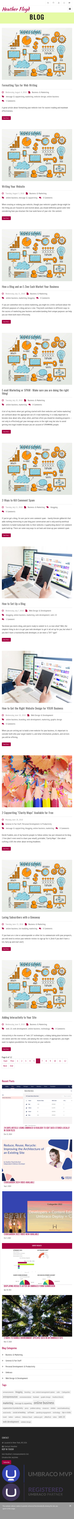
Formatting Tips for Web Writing (19, 85)
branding (22, 719)
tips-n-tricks (66, 1412)
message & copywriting (15, 96)
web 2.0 (54, 615)
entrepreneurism (10, 1396)
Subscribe (6, 1462)
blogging (31, 298)
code (58, 1392)
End (11, 1065)
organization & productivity (13, 1408)
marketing (29, 96)
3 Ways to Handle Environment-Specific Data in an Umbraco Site (33, 1337)
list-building (23, 928)
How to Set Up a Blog (13, 603)
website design (40, 96)
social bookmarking (63, 1408)
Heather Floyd (15, 9)
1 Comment (10, 619)
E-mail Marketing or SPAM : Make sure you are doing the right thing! (35, 391)
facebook (36, 1397)
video (55, 1417)
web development (42, 615)
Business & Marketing (40, 92)
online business (53, 96)
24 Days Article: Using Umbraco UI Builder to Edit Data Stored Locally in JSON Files (37, 1129)
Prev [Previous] (12, 1060)
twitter (11, 1417)
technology (45, 1028)
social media (7, 1412)
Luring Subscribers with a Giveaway (21, 917)
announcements (8, 1392)
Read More (6, 118)
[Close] (70, 1506)
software (31, 1412)
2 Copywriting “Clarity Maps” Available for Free (27, 812)
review (53, 1408)
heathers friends (58, 1397)
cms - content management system (43, 1392)
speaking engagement (43, 1412)
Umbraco (9, 1372)
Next (5, 1065)
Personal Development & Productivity (37, 824)
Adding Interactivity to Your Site (19, 1017)
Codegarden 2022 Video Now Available (21, 1234)
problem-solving (35, 1408)
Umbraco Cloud (27, 1417)
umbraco (17, 1417)
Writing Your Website (13, 186)
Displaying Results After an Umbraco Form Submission (29, 1286)
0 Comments (48, 197)
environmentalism (25, 1397)
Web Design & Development (40, 610)
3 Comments (10, 100)
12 (65, 1060)
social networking (19, 1412)
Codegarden (66, 1392)
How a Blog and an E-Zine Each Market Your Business (30, 286)
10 (55, 1060)
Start (5, 1060)
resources (46, 1408)
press (26, 1408)
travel (5, 1417)
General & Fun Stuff (13, 824)
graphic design (56, 719)
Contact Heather (10, 1446)
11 (60, 1060)
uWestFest (47, 1417)
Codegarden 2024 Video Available (19, 1182)
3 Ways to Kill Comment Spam (18, 500)
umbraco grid (38, 1417)
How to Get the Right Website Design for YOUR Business (32, 708)
